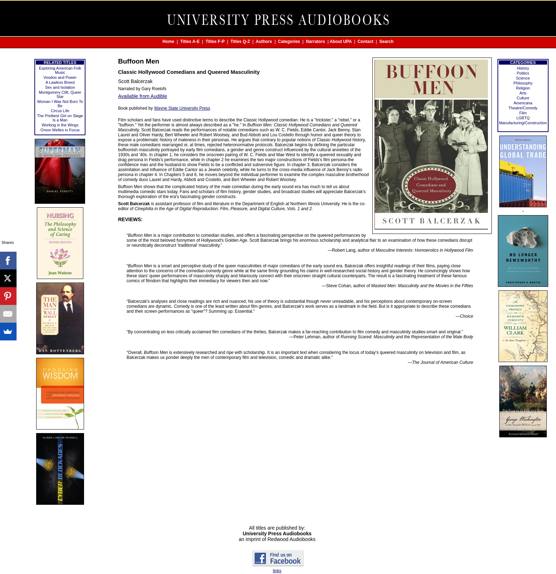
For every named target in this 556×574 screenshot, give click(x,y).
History (523, 68)
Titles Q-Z (240, 41)
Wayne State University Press (182, 108)
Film (523, 113)
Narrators (315, 41)
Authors (264, 41)
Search (386, 41)
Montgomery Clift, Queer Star (60, 94)
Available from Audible (142, 96)
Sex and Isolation (60, 87)
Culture (523, 98)
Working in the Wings (59, 125)
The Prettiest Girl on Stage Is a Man (60, 118)
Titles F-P (215, 41)
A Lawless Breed (59, 82)
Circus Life (60, 111)
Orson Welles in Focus (59, 130)
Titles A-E (190, 41)
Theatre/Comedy (523, 108)
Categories (289, 41)
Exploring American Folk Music (60, 70)
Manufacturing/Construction (523, 123)
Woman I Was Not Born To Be (60, 103)
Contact (365, 41)
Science (523, 78)
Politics (523, 73)
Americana (523, 103)
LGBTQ (522, 118)
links (277, 570)
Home (168, 41)
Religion (523, 88)
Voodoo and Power (60, 77)
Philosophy (523, 83)
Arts (523, 93)
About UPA (341, 41)
